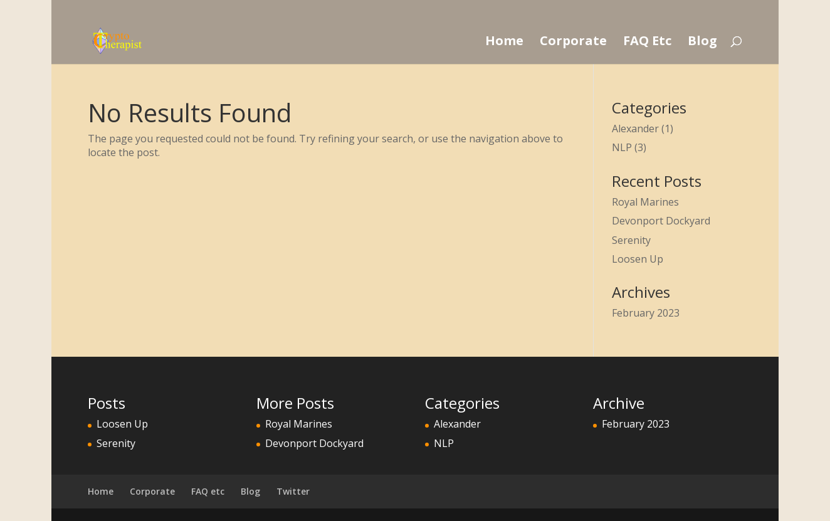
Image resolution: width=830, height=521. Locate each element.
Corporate (573, 42)
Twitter (293, 491)
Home (504, 42)
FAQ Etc (647, 42)
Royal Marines (645, 202)
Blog (702, 42)
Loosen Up (637, 259)
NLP (622, 147)
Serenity (631, 240)
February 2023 (646, 313)
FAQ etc (207, 491)
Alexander (635, 128)
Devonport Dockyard (661, 221)
